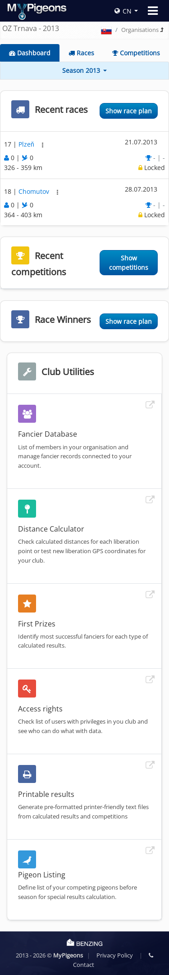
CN (123, 11)
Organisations (140, 30)
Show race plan (128, 111)
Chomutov (34, 191)
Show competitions (128, 263)
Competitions (136, 53)
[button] (42, 145)
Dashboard (29, 53)
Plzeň (27, 144)
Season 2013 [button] (82, 70)
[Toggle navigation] (152, 11)
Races (81, 53)
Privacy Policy (114, 955)
